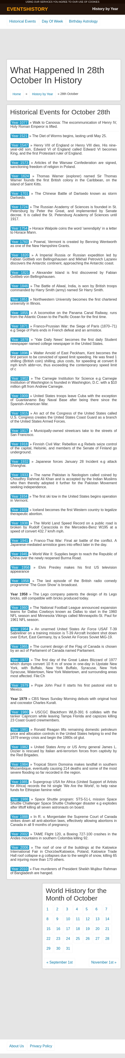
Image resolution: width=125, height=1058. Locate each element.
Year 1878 (19, 339)
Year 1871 (19, 326)
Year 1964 (20, 629)
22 (49, 939)
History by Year (105, 9)
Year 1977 (19, 660)
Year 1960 (19, 608)
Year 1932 (20, 461)
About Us (16, 1046)
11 (78, 919)
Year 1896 (19, 353)
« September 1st (60, 962)
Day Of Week (52, 21)
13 (98, 919)
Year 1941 (19, 541)
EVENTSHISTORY (27, 9)
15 (49, 929)
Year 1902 (19, 378)
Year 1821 (20, 272)
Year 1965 (19, 646)
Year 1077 (19, 122)
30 (58, 948)
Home (17, 94)
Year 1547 (19, 145)
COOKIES (93, 1)
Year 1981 (19, 729)
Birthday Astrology (83, 21)
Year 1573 (19, 163)
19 (88, 929)
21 (107, 929)
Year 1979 (19, 685)
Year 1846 (19, 286)
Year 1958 (20, 581)
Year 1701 (19, 193)
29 (49, 948)
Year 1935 (19, 510)
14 (107, 919)
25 (78, 939)
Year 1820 (20, 255)
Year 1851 (19, 299)
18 (78, 929)
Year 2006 (19, 847)
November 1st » (104, 962)
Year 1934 (19, 496)
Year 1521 (19, 136)
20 (98, 929)
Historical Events (22, 21)
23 (58, 939)
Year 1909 (19, 396)
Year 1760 (19, 242)
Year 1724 (19, 207)
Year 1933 (19, 475)
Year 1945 (19, 554)
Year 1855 (19, 313)
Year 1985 (19, 782)
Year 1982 (19, 747)
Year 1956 (20, 567)
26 (88, 939)
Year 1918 (19, 444)
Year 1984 (19, 764)
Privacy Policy (41, 1046)
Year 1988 (19, 817)
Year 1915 (19, 413)
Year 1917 (19, 431)
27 (98, 939)
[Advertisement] (62, 44)
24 (68, 939)
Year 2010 (19, 869)
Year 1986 (19, 799)
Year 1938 (19, 523)
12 (88, 919)
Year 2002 (19, 834)
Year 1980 (20, 712)
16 (58, 929)
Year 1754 (19, 228)
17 (68, 929)
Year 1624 (20, 176)
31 (68, 948)
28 (107, 939)
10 (68, 919)
